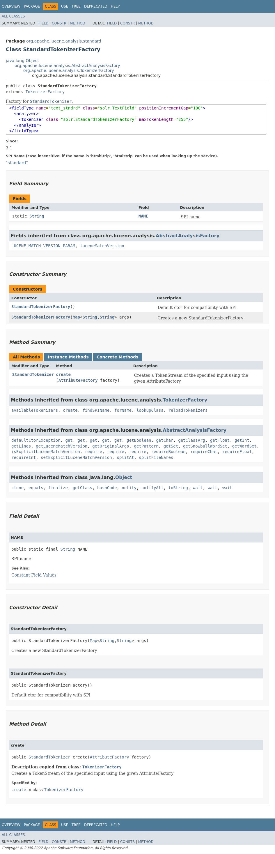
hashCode (107, 487)
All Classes (13, 16)
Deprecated (95, 6)
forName (123, 410)
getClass (82, 487)
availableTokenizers (34, 410)
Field (43, 23)
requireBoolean (168, 451)
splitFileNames (156, 457)
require (93, 451)
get (68, 440)
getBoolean (139, 440)
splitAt (125, 457)
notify (129, 487)
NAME (143, 216)
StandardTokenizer (33, 374)
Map (76, 317)
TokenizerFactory (45, 91)
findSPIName (95, 410)
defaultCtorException (36, 440)
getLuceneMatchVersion (61, 446)
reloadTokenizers (187, 410)
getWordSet (244, 446)
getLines (21, 446)
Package (32, 6)
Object (123, 477)
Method (77, 23)
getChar (164, 440)
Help (115, 6)
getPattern (146, 446)
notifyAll (152, 487)
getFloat (220, 440)
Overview (11, 6)
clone (17, 487)
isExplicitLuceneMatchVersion (45, 451)
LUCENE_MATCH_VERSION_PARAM (43, 245)
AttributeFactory (78, 380)
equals (36, 487)
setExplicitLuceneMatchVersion (76, 457)
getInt (242, 440)
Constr (59, 23)
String (36, 216)
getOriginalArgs (110, 446)
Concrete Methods (118, 357)
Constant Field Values (33, 575)
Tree (76, 6)
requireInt (23, 457)
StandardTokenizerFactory (40, 306)
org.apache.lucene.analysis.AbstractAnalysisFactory (67, 65)
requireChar (203, 451)
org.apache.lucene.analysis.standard (63, 41)
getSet (171, 446)
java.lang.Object (22, 60)
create (63, 374)
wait (198, 487)
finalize (58, 487)
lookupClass (150, 410)
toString (178, 487)
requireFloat (237, 451)
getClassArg (191, 440)
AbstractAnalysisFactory (187, 235)
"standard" (17, 162)
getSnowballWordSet (205, 446)
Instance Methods (68, 357)
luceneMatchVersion (102, 245)
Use (64, 6)
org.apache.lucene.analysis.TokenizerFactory (68, 70)
